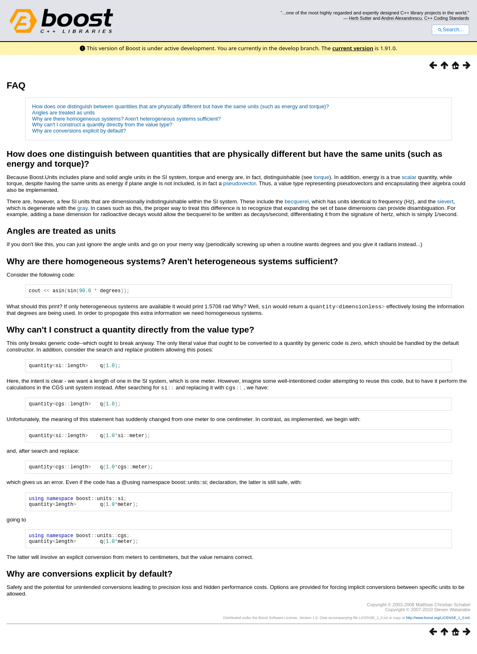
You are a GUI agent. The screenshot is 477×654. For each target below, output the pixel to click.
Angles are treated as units (63, 112)
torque (321, 177)
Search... (450, 30)
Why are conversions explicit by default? (79, 131)
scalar (409, 177)
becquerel (297, 201)
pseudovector (239, 183)
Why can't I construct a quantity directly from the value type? (102, 124)
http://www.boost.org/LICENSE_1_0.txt (437, 628)
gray (82, 208)
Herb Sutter (360, 18)
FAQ (16, 85)
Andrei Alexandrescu (401, 18)
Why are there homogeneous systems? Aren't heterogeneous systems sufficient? (126, 119)
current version (352, 48)
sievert (445, 201)
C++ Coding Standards (446, 18)
